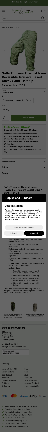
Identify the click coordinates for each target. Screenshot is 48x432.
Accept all (34, 233)
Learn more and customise (24, 227)
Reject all (13, 233)
